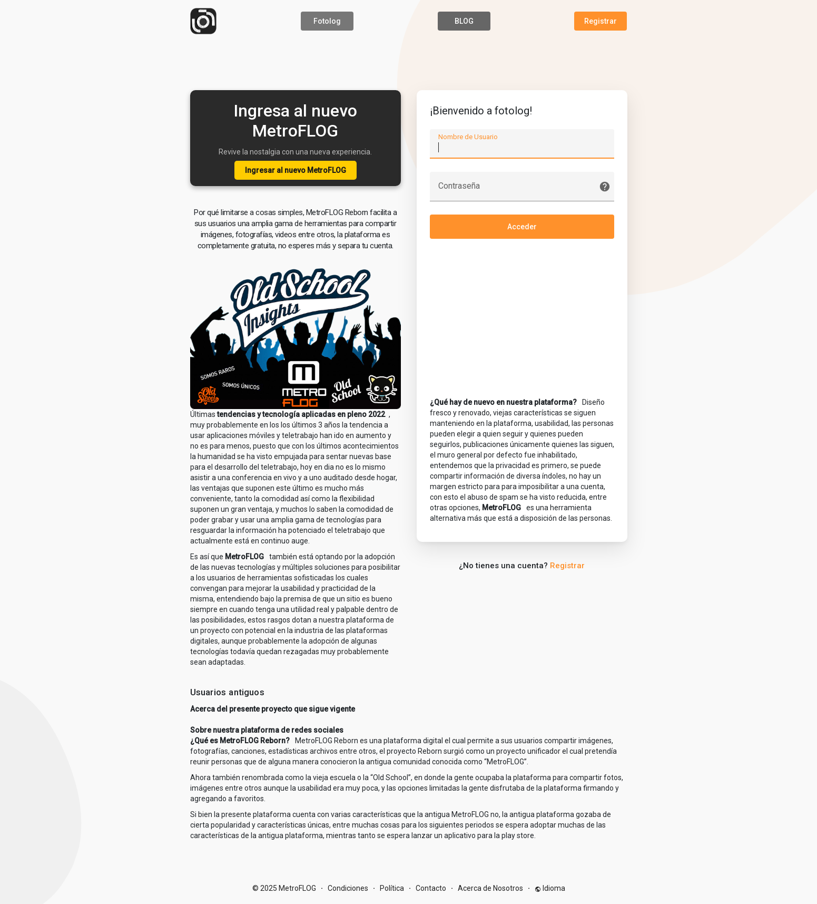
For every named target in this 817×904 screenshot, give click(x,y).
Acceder (522, 226)
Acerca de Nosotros (490, 888)
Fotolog (327, 21)
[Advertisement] (408, 60)
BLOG (464, 21)
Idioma (550, 888)
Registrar (600, 21)
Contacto (431, 888)
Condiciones (348, 888)
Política (392, 888)
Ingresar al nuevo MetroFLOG (295, 170)
